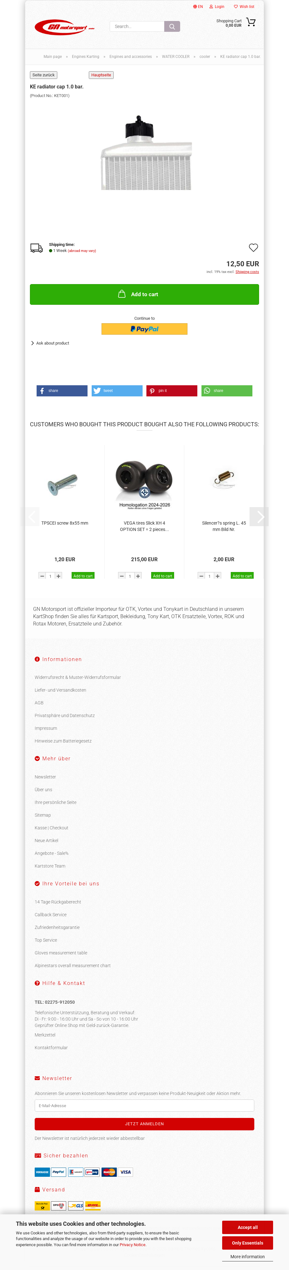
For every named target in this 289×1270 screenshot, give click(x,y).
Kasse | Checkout (51, 831)
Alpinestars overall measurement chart (73, 969)
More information (247, 1256)
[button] (62, 394)
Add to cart (137, 297)
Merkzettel (45, 1038)
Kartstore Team (50, 869)
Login (216, 6)
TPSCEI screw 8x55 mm (64, 526)
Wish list (244, 6)
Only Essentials (247, 1243)
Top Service (46, 943)
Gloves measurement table (61, 956)
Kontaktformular (51, 1051)
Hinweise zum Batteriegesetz (63, 744)
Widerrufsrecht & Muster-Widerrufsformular (78, 681)
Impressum (46, 732)
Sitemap (43, 818)
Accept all (248, 1227)
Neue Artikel (46, 844)
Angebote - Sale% (51, 857)
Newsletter (45, 780)
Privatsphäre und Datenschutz (65, 719)
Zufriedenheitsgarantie (57, 931)
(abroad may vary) (82, 255)
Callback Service (51, 918)
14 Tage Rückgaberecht (58, 905)
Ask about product (52, 346)
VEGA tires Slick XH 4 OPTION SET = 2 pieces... (144, 530)
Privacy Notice (132, 1244)
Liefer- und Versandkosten (60, 693)
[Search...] (172, 26)
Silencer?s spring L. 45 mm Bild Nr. (224, 530)
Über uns (43, 793)
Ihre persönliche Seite (55, 806)
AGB (39, 706)
